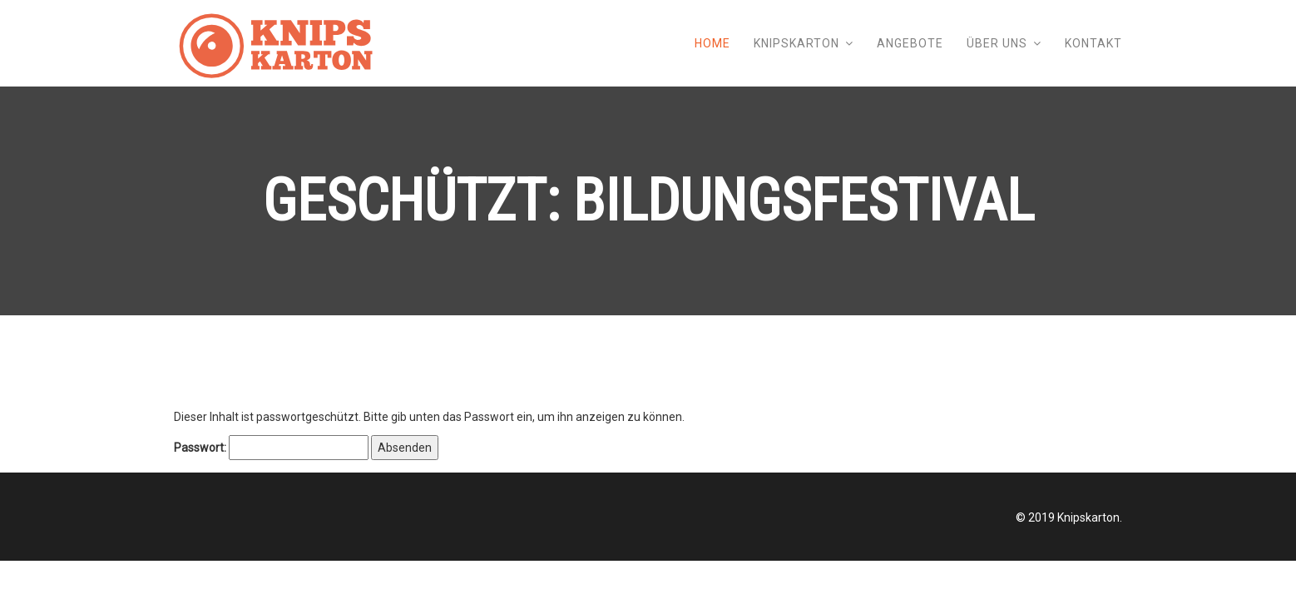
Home (712, 43)
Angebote (910, 43)
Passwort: (271, 447)
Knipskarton (796, 43)
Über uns (997, 43)
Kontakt (1093, 43)
